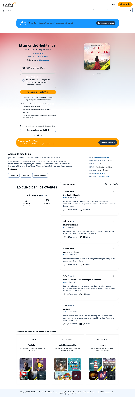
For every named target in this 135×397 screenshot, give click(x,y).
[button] (35, 135)
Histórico (26, 175)
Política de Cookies (89, 392)
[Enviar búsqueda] (131, 10)
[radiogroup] (38, 76)
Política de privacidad (74, 392)
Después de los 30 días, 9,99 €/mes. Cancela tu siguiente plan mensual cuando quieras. (38, 99)
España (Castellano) (72, 394)
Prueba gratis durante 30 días (38, 92)
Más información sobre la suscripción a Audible (37, 126)
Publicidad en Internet (106, 392)
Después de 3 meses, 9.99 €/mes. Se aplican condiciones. (36, 142)
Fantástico (14, 175)
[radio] (38, 68)
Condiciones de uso (51, 392)
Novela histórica (40, 175)
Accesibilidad (60, 394)
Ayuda (114, 4)
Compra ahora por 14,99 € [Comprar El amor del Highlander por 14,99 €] (38, 130)
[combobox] (112, 10)
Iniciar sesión (125, 4)
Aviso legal (62, 392)
